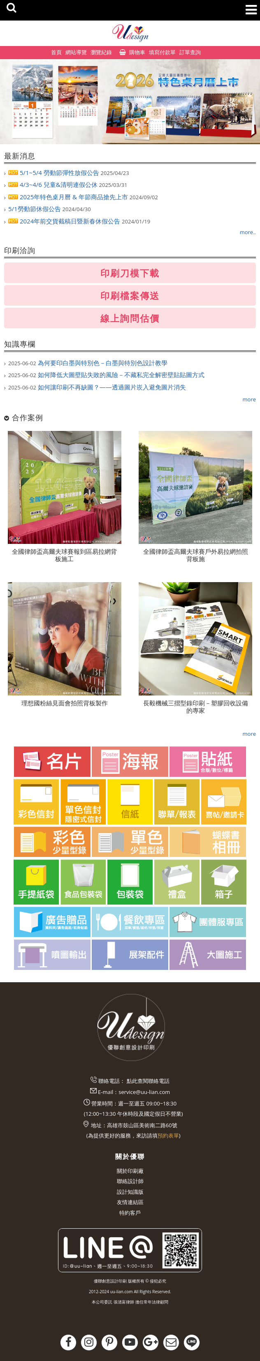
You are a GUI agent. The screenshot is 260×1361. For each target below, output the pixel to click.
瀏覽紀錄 (101, 52)
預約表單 (168, 1135)
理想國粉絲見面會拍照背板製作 (64, 703)
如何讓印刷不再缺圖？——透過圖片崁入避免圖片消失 (97, 387)
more (249, 399)
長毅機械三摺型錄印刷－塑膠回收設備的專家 (195, 706)
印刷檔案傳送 (130, 295)
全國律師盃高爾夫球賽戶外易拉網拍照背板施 (195, 555)
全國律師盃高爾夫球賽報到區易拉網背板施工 (64, 555)
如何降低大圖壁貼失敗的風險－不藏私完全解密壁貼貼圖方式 (106, 375)
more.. (248, 232)
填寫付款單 (162, 52)
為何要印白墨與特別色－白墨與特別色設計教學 (87, 363)
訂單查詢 (190, 52)
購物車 (137, 52)
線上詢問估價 (130, 318)
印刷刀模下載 (130, 273)
